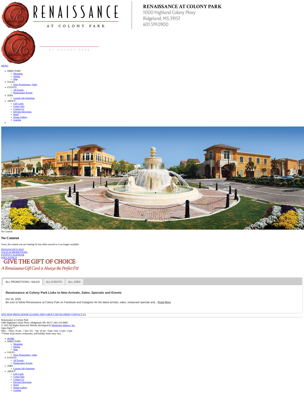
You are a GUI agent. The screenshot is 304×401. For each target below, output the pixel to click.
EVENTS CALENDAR (12, 255)
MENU (4, 66)
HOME (10, 338)
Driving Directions (22, 111)
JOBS (10, 95)
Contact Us (18, 109)
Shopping (18, 73)
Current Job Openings (24, 98)
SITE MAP (6, 314)
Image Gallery (20, 117)
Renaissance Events (23, 92)
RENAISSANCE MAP (12, 249)
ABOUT (11, 101)
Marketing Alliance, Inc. (63, 325)
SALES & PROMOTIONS (14, 252)
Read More (164, 302)
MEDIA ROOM (20, 314)
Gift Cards (18, 103)
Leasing (17, 120)
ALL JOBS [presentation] (74, 281)
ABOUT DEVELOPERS (58, 314)
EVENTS (12, 87)
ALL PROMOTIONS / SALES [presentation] (22, 281)
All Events (18, 90)
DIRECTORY (14, 71)
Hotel (16, 114)
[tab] (23, 282)
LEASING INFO (37, 314)
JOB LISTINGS (9, 257)
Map (15, 79)
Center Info (18, 106)
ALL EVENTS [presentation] (54, 281)
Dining (16, 76)
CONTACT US (78, 314)
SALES (11, 82)
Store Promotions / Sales (25, 84)
